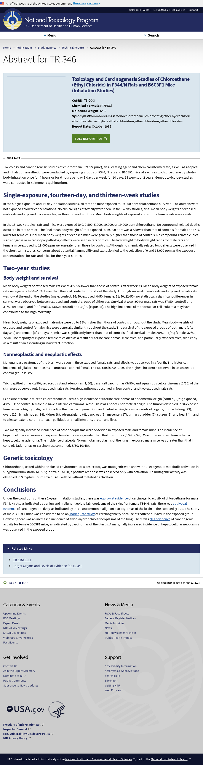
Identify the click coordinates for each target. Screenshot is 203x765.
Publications (24, 48)
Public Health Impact (118, 638)
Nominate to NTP (14, 676)
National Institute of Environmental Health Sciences (98, 759)
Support (193, 10)
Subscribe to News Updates (20, 685)
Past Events (10, 642)
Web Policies (113, 690)
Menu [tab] (51, 35)
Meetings (11, 618)
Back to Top (18, 583)
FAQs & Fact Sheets (117, 613)
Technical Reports (73, 48)
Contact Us (10, 666)
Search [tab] (153, 35)
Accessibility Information (121, 666)
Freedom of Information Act (21, 725)
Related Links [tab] (21, 548)
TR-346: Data (22, 559)
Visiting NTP (112, 685)
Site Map (110, 680)
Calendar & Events (139, 10)
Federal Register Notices (120, 618)
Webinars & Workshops (18, 638)
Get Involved (178, 10)
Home (7, 48)
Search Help (112, 676)
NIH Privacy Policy (15, 738)
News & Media (160, 10)
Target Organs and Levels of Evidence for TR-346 (47, 565)
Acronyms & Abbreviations (122, 671)
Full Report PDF (88, 138)
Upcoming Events (14, 613)
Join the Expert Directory (19, 671)
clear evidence (160, 519)
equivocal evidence (114, 498)
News (108, 628)
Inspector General (15, 729)
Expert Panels (12, 623)
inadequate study (82, 514)
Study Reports (47, 48)
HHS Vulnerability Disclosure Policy (26, 734)
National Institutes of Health (169, 759)
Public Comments (14, 680)
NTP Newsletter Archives (120, 633)
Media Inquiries (114, 623)
